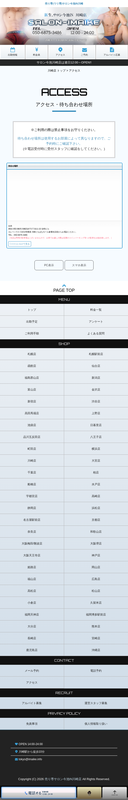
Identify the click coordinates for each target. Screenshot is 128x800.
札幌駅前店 (96, 356)
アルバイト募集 (32, 705)
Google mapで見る (27, 245)
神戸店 (96, 557)
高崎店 (96, 498)
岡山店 (96, 569)
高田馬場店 (32, 415)
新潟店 (96, 380)
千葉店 (32, 474)
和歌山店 (96, 534)
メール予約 (32, 673)
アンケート (96, 324)
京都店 (96, 522)
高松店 (32, 593)
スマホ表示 (79, 267)
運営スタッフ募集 (96, 705)
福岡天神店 (32, 617)
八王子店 (96, 439)
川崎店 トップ (57, 70)
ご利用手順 (32, 335)
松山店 (96, 593)
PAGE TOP (64, 290)
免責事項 (32, 726)
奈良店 (32, 534)
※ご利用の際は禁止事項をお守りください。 (64, 130)
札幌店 (32, 356)
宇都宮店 (32, 498)
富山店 (32, 392)
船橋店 (32, 486)
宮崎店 (96, 640)
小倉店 (32, 605)
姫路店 (32, 569)
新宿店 (32, 403)
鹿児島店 (32, 652)
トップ (32, 312)
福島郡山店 (32, 380)
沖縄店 (96, 652)
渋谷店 (96, 403)
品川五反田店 (31, 439)
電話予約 (96, 673)
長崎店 (32, 640)
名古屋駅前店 (31, 522)
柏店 (96, 474)
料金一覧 (96, 312)
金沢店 (96, 392)
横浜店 (96, 451)
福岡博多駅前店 (96, 617)
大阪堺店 (96, 546)
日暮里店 (96, 427)
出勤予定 (32, 324)
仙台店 (96, 368)
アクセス (32, 685)
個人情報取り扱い (96, 726)
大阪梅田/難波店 (32, 546)
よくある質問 (95, 335)
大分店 (32, 628)
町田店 (32, 451)
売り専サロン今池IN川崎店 (63, 781)
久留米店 (96, 605)
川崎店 (32, 463)
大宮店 (96, 463)
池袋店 (32, 427)
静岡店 (32, 510)
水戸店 (96, 486)
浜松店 (96, 510)
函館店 (32, 368)
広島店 (96, 581)
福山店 (32, 581)
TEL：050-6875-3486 (17, 235)
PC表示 (49, 267)
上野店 (96, 415)
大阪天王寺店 (31, 557)
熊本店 (96, 628)
